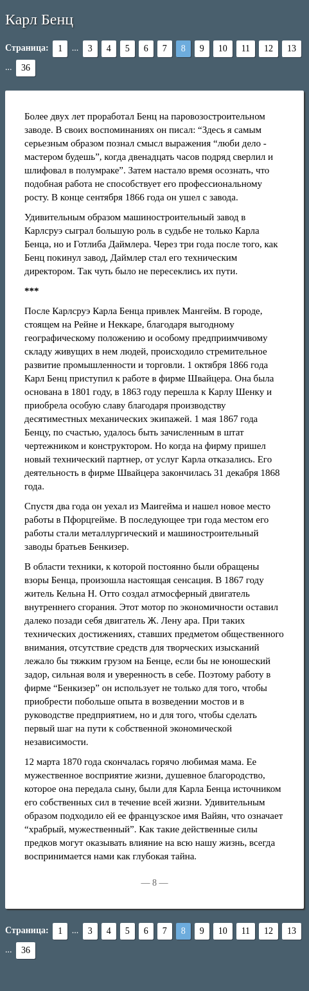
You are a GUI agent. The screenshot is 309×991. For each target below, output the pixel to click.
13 (291, 48)
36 (25, 68)
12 (268, 48)
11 (246, 48)
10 (222, 48)
